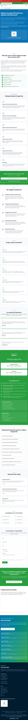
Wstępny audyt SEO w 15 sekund (6, 3)
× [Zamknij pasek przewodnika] (26, 1)
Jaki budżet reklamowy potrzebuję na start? (14, 445)
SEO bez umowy (3, 693)
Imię (2, 538)
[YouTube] (25, 3)
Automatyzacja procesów (4, 691)
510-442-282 (18, 175)
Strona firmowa (4, 549)
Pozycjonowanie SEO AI (4, 690)
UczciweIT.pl (24, 715)
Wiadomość (4, 553)
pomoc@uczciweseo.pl (11, 175)
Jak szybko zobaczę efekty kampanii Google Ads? (14, 439)
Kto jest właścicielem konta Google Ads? (14, 464)
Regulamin (13, 711)
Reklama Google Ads (4, 689)
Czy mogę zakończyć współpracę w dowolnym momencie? (14, 461)
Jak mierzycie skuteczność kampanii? (14, 458)
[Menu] (26, 6)
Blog (1, 694)
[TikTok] (16, 718)
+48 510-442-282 (4, 681)
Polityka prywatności (6, 711)
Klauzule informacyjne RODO (21, 711)
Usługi (3, 8)
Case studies (2, 695)
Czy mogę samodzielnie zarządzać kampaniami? (14, 442)
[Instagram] (14, 718)
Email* (3, 545)
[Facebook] (23, 3)
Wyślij (5, 562)
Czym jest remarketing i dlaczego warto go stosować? (14, 448)
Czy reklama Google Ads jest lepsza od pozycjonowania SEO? (14, 452)
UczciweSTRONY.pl (19, 716)
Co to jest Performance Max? (14, 455)
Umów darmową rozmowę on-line (14, 178)
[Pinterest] (17, 718)
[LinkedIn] (26, 3)
